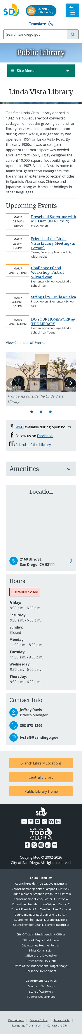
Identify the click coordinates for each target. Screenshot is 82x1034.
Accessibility (62, 1020)
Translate (41, 23)
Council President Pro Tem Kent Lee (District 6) (41, 909)
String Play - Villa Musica (53, 297)
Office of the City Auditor (41, 955)
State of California (41, 992)
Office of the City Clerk (41, 961)
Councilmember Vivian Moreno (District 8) (41, 920)
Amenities (37, 469)
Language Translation (26, 1025)
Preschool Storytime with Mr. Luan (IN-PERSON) (53, 219)
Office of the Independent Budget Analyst (41, 966)
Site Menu (37, 70)
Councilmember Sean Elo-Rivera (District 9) (41, 925)
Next (71, 383)
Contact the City (57, 1025)
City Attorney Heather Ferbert (41, 945)
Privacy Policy (38, 1020)
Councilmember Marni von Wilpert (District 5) (41, 904)
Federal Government (41, 997)
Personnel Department (41, 971)
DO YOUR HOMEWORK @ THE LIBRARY (53, 321)
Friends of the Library (33, 444)
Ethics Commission (41, 950)
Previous (11, 383)
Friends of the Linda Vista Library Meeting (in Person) (53, 243)
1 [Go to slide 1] (31, 412)
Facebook (45, 435)
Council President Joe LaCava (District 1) (41, 884)
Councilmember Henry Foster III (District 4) (41, 899)
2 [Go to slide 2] (41, 412)
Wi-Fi (20, 427)
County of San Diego (41, 986)
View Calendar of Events (25, 342)
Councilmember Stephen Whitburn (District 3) (41, 894)
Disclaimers (16, 1020)
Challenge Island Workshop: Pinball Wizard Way (47, 272)
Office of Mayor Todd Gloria (41, 940)
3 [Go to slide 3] (50, 412)
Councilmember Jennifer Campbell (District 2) (41, 889)
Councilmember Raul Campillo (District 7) (41, 915)
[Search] (35, 34)
